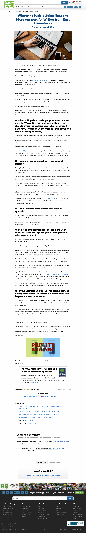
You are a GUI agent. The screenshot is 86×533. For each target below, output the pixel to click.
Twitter (37, 396)
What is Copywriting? (61, 512)
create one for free (57, 448)
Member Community (78, 510)
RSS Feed (75, 529)
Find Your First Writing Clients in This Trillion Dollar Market (36, 417)
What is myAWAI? (60, 514)
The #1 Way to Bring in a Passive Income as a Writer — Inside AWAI (39, 415)
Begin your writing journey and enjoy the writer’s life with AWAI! (57, 493)
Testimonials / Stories (43, 514)
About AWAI (41, 506)
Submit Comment (42, 462)
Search (64, 2)
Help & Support (46, 6)
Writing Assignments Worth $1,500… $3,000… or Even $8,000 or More (39, 412)
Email (60, 396)
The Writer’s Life (31, 423)
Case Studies (41, 516)
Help (57, 506)
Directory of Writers (43, 518)
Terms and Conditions (57, 529)
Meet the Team (42, 512)
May (13, 11)
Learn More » (35, 383)
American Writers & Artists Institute (18, 529)
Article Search (25, 508)
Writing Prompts (26, 514)
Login (74, 518)
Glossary (24, 516)
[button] (71, 2)
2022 (9, 11)
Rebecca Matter (29, 420)
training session (26, 151)
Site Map (69, 529)
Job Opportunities (77, 514)
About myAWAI (77, 508)
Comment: (31, 450)
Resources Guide (26, 506)
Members (54, 6)
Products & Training (21, 6)
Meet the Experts (42, 510)
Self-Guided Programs (8, 510)
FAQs (57, 510)
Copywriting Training (8, 508)
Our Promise (41, 508)
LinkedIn (53, 396)
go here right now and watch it (40, 80)
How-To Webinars (26, 512)
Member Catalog (77, 516)
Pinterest (45, 396)
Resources (30, 6)
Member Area (76, 506)
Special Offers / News (8, 514)
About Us (37, 6)
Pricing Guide (25, 510)
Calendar (75, 512)
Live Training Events (7, 512)
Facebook (29, 396)
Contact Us (58, 508)
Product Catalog (7, 506)
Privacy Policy (47, 529)
